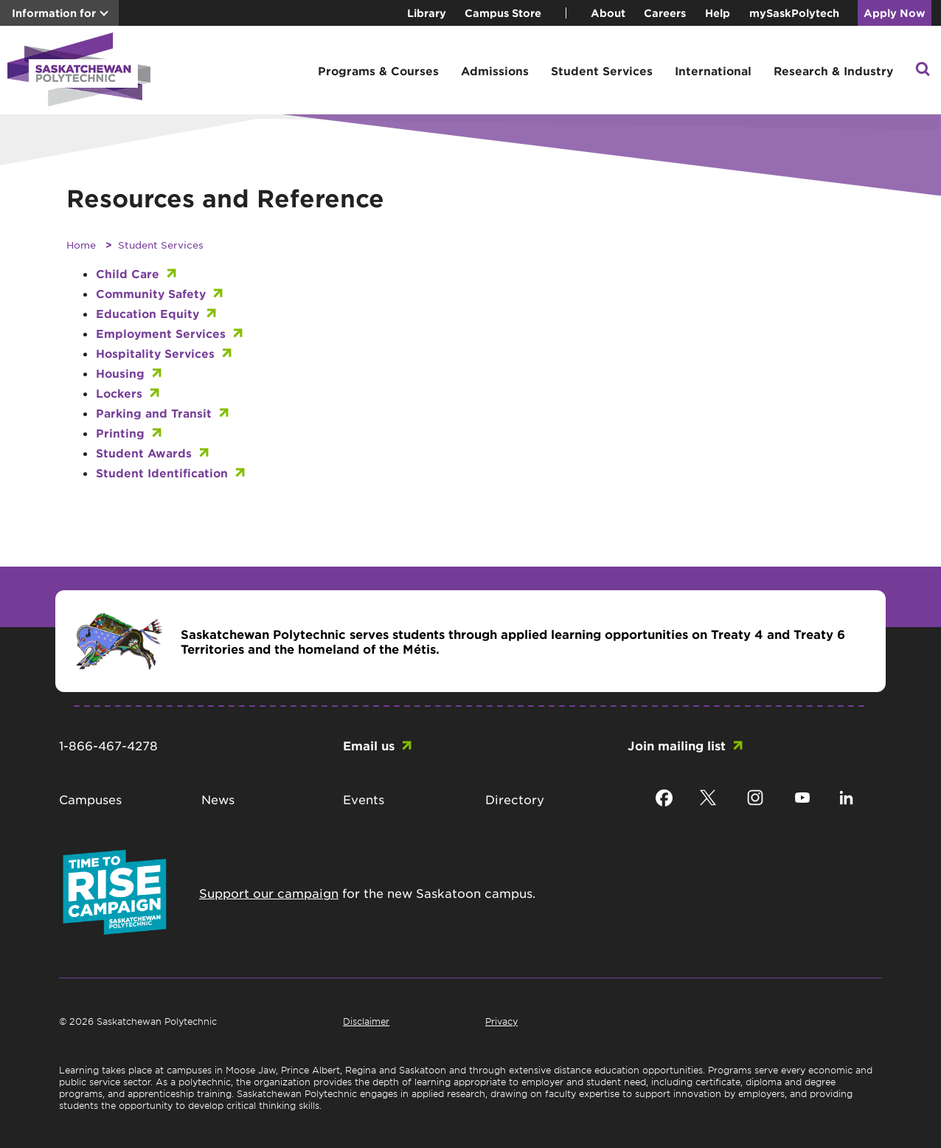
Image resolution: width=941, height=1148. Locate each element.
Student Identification (162, 473)
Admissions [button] (495, 70)
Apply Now (895, 13)
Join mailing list (677, 745)
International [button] (713, 70)
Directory (514, 799)
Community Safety (151, 293)
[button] (922, 70)
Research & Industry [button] (833, 70)
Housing (120, 373)
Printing (120, 433)
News (218, 799)
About (608, 13)
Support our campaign (268, 892)
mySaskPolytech (794, 13)
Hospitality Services (155, 353)
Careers (665, 13)
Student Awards (144, 453)
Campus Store (503, 13)
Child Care (127, 273)
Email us (369, 745)
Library (426, 13)
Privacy (501, 1021)
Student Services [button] (602, 70)
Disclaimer (366, 1021)
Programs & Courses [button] (378, 70)
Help (717, 13)
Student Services (161, 244)
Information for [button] (54, 13)
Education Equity (147, 313)
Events (363, 799)
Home (81, 244)
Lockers (119, 393)
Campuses (90, 799)
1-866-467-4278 (108, 745)
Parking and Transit (154, 413)
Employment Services (161, 333)
